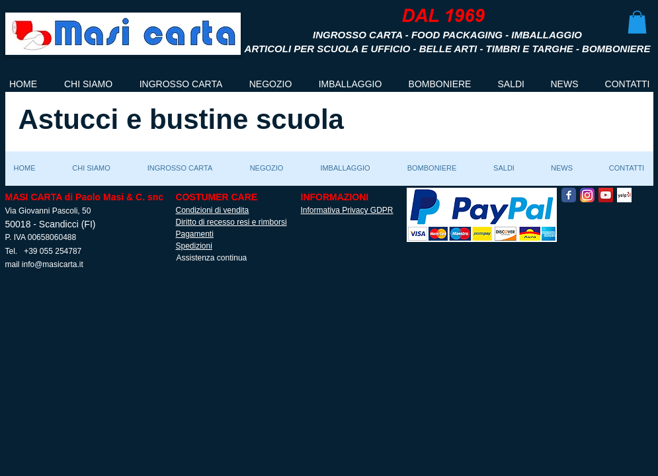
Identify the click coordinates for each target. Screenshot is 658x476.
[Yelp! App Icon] (624, 195)
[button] (637, 22)
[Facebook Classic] (568, 195)
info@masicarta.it (52, 264)
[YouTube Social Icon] (605, 195)
